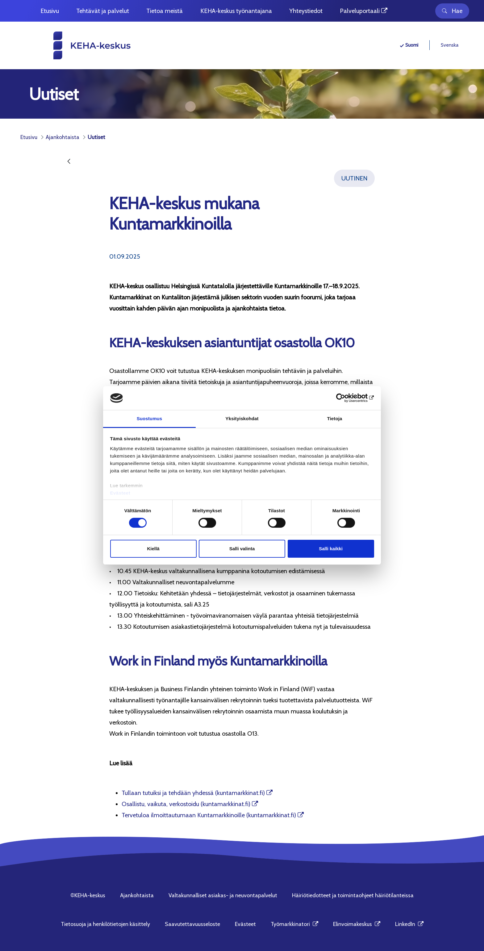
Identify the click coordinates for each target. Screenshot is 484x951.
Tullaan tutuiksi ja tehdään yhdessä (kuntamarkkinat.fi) (193, 793)
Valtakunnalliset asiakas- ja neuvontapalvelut (223, 895)
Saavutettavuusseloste (192, 924)
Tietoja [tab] (334, 418)
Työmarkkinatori (294, 924)
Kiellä (153, 548)
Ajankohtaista (137, 895)
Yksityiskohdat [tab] (241, 418)
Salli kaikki (331, 548)
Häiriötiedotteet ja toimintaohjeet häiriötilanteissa (353, 895)
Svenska (449, 45)
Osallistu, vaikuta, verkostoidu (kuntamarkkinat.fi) (186, 804)
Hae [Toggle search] (452, 11)
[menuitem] (49, 11)
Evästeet (120, 493)
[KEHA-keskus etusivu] (81, 45)
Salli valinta (242, 548)
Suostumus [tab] (149, 418)
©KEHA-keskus (87, 895)
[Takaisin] (69, 161)
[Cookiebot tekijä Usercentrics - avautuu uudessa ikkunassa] (347, 398)
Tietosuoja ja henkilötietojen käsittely (105, 924)
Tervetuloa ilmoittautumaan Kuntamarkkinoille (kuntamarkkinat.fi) (209, 815)
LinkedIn (409, 924)
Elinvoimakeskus (356, 924)
